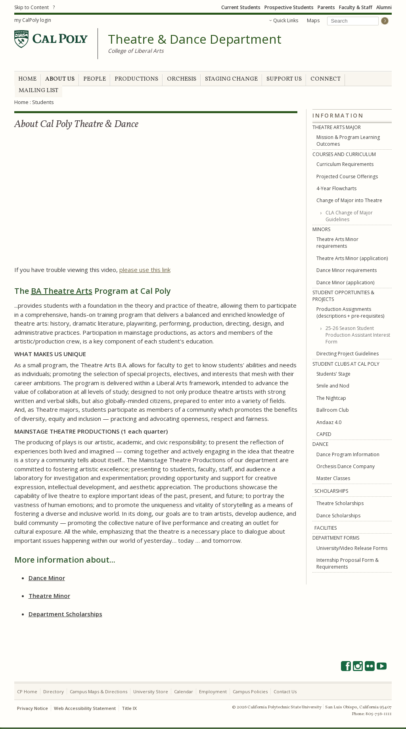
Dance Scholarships (338, 515)
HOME (27, 79)
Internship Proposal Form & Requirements (347, 563)
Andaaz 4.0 (328, 422)
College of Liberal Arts (136, 50)
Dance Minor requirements (346, 270)
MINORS (321, 229)
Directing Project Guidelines (347, 353)
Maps (313, 20)
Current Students (240, 7)
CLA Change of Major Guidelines (349, 216)
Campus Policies (250, 691)
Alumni (384, 7)
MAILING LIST (38, 91)
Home (21, 102)
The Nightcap (331, 398)
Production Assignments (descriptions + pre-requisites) (350, 312)
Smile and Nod (332, 385)
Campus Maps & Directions (98, 691)
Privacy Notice (32, 708)
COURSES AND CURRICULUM (344, 154)
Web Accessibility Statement (85, 708)
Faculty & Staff (355, 7)
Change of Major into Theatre (349, 200)
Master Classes (333, 478)
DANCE (320, 444)
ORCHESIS (181, 79)
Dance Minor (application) (345, 282)
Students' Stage (333, 373)
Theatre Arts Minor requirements (337, 242)
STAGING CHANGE (231, 79)
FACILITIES (325, 528)
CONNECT (325, 79)
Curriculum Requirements (344, 164)
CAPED (323, 434)
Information (338, 116)
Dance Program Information (347, 454)
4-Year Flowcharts (336, 188)
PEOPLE (94, 79)
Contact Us (285, 691)
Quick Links (285, 20)
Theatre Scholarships (340, 503)
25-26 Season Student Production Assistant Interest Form (358, 335)
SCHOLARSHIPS (331, 491)
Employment (213, 691)
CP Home (27, 691)
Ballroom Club (332, 410)
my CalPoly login (32, 20)
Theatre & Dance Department (195, 39)
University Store (150, 691)
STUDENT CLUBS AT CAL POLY (345, 364)
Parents (326, 7)
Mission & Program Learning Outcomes (348, 140)
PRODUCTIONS (136, 79)
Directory (53, 691)
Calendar (183, 691)
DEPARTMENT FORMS (335, 537)
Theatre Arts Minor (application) (352, 258)
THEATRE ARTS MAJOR (336, 127)
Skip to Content (31, 7)
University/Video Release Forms (351, 548)
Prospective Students (289, 7)
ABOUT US (60, 79)
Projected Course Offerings (347, 176)
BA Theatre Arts (61, 290)
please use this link (144, 270)
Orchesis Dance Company (345, 466)
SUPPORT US (284, 79)
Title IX (129, 708)
